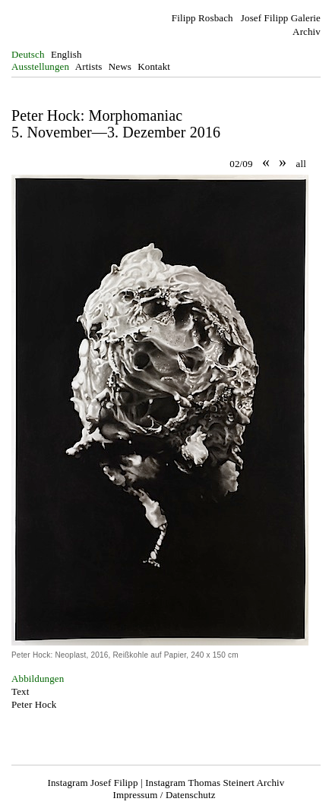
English (66, 54)
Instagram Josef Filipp (93, 782)
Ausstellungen (40, 66)
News (120, 66)
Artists (89, 66)
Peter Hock (33, 704)
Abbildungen (37, 678)
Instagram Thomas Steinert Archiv (214, 782)
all (301, 163)
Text (20, 691)
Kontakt (154, 66)
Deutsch (28, 54)
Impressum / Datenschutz (163, 794)
